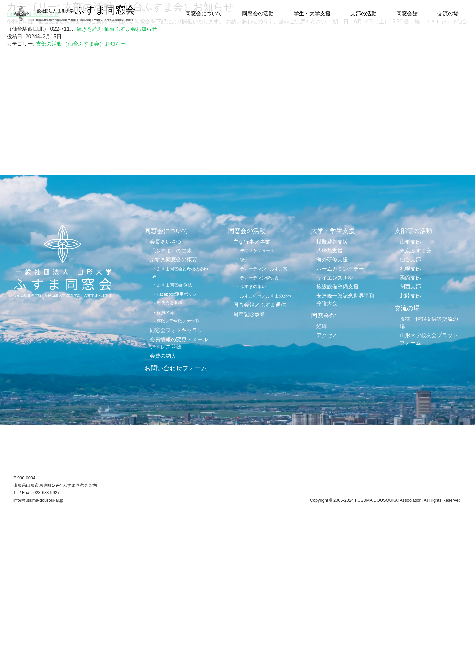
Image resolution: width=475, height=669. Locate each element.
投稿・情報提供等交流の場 (429, 322)
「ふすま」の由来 (171, 250)
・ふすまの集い (251, 286)
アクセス (326, 335)
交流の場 (448, 13)
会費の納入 (163, 356)
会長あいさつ (165, 242)
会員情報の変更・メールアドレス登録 (179, 343)
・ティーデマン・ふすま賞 (261, 268)
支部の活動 (363, 13)
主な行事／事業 (251, 242)
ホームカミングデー (340, 269)
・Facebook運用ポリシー (176, 294)
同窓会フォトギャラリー (179, 330)
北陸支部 (410, 296)
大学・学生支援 (333, 230)
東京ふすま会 (415, 250)
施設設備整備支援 (337, 286)
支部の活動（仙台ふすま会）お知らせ (81, 44)
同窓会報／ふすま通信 (259, 305)
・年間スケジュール (255, 250)
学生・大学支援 (312, 13)
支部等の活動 (413, 230)
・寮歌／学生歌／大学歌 (176, 321)
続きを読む (117, 29)
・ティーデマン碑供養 (257, 277)
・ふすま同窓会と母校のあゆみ (180, 272)
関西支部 (410, 286)
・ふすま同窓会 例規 (172, 285)
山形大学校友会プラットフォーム (429, 338)
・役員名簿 (163, 312)
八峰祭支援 (329, 250)
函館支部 (410, 278)
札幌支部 (410, 269)
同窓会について (203, 13)
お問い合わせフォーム (175, 368)
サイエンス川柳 (334, 278)
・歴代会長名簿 (167, 303)
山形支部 (410, 242)
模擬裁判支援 (332, 242)
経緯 (321, 326)
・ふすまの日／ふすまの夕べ (264, 295)
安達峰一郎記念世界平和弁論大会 (345, 299)
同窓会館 (407, 13)
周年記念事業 (249, 314)
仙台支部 (410, 259)
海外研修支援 (332, 259)
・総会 (242, 259)
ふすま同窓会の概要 (173, 259)
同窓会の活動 (258, 13)
